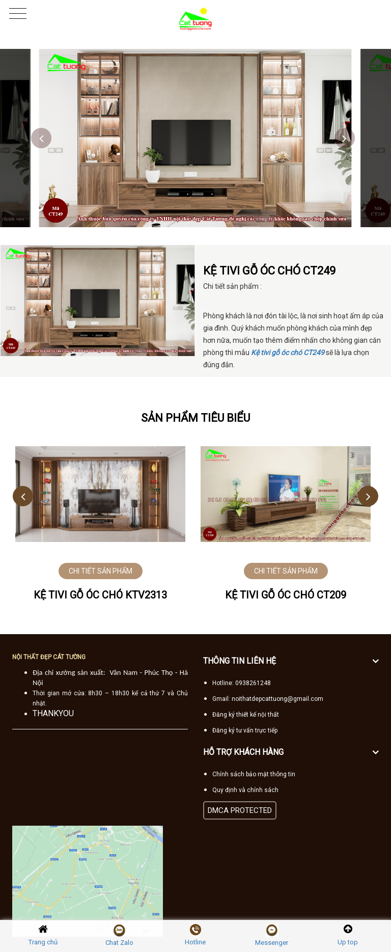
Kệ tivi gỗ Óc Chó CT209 (285, 595)
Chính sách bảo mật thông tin (253, 774)
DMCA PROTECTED (240, 810)
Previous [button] (41, 138)
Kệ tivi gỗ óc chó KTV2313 (100, 595)
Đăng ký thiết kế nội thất (245, 714)
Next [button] (344, 138)
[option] (195, 138)
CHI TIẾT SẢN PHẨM (100, 571)
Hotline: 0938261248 (241, 683)
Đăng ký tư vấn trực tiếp (244, 730)
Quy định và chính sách (245, 790)
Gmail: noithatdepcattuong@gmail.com (267, 698)
